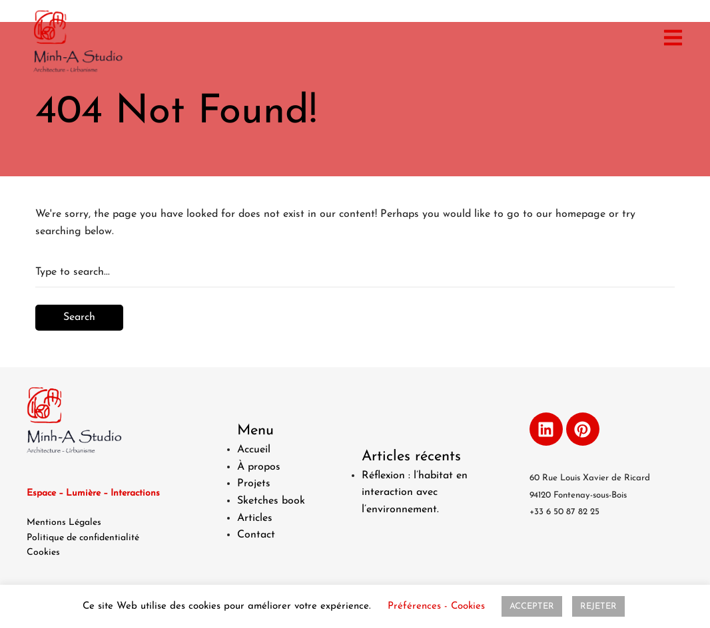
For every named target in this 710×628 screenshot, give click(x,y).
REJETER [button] (598, 606)
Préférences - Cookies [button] (436, 606)
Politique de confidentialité (83, 538)
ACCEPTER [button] (532, 606)
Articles (254, 518)
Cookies (43, 552)
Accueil (253, 449)
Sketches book (271, 501)
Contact (256, 535)
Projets (253, 483)
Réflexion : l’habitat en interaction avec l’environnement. (415, 492)
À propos (258, 467)
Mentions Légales (64, 523)
